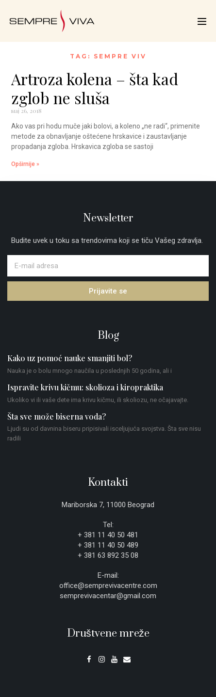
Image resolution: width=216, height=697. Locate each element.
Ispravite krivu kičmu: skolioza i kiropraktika (85, 387)
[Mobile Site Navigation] (202, 21)
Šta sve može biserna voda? (56, 416)
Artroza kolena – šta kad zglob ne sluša (94, 88)
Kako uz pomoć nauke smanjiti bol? (69, 358)
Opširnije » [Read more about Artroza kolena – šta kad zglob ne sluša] (25, 164)
